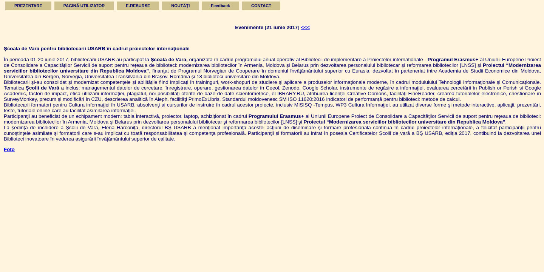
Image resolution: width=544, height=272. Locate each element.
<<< (305, 27)
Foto (9, 149)
